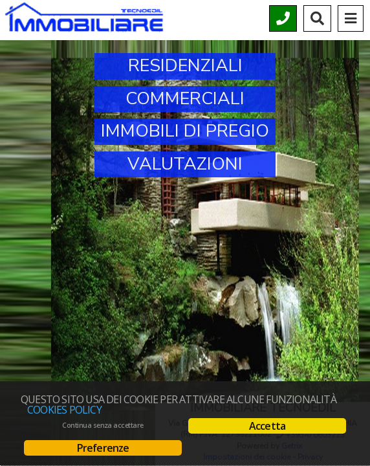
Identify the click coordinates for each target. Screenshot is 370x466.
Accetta (267, 426)
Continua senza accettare (102, 425)
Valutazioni (185, 164)
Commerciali (185, 99)
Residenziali (185, 66)
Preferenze (103, 448)
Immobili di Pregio (185, 131)
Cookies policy (64, 410)
